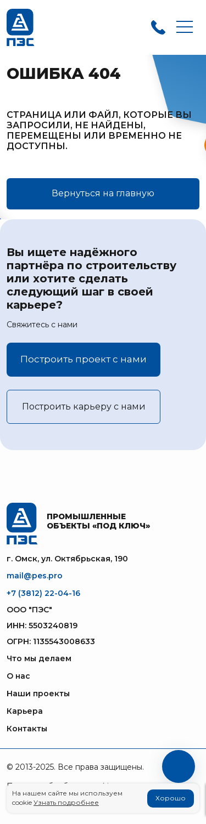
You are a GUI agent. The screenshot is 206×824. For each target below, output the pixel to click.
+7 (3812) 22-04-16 (43, 593)
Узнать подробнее (66, 802)
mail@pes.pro (35, 576)
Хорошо (170, 798)
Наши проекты (38, 693)
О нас (18, 676)
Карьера (25, 711)
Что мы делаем (39, 658)
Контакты (27, 729)
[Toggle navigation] (184, 27)
